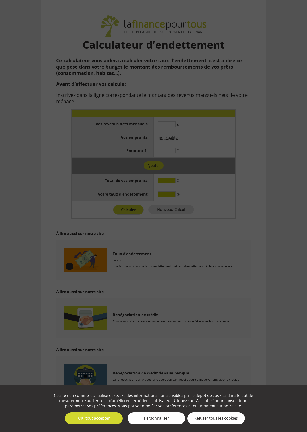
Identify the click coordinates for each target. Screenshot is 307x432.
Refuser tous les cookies (216, 418)
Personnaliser (156, 418)
